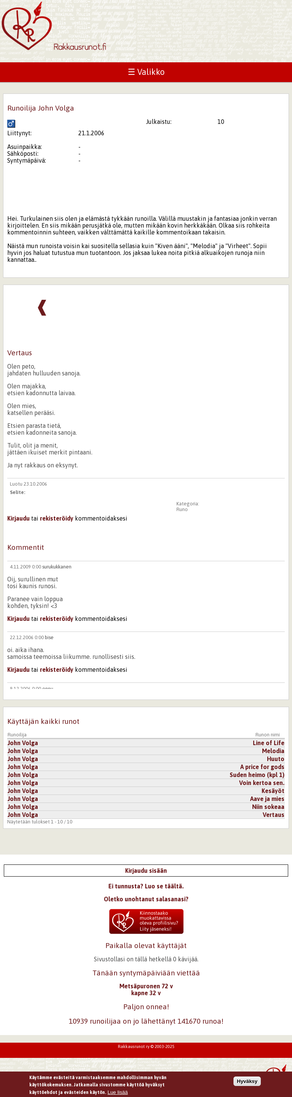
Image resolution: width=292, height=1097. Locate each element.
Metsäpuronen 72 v (146, 986)
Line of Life (268, 742)
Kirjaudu (18, 518)
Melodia (273, 750)
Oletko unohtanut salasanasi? (146, 899)
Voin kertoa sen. (261, 782)
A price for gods (262, 766)
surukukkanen (56, 567)
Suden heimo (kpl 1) (257, 774)
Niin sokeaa (268, 806)
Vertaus (273, 814)
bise (49, 637)
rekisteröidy (56, 518)
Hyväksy (247, 1082)
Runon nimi (268, 735)
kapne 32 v (146, 992)
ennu (47, 689)
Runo (182, 509)
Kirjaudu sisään (146, 870)
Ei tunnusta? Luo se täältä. (146, 886)
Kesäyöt (273, 790)
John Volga (23, 742)
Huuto (275, 758)
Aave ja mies (267, 798)
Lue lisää (118, 1093)
